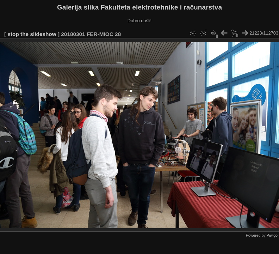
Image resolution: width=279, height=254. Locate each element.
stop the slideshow (31, 34)
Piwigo (272, 235)
